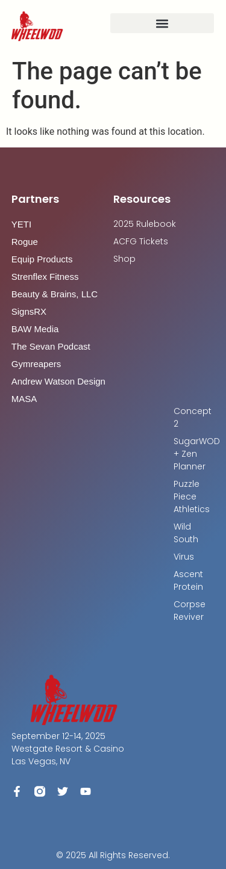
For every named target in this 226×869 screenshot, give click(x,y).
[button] (162, 23)
